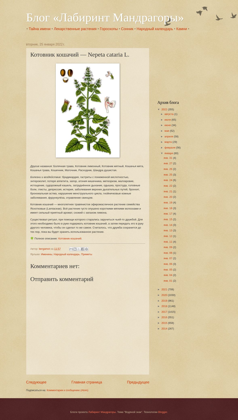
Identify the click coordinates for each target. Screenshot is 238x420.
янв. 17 (168, 213)
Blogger (162, 412)
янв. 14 (168, 224)
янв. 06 (168, 263)
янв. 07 (168, 258)
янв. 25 (168, 174)
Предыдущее (138, 382)
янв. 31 (168, 157)
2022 (164, 109)
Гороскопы (109, 29)
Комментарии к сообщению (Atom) (67, 390)
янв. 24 (168, 180)
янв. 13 (168, 230)
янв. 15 (168, 219)
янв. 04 (168, 275)
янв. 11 (168, 241)
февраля (170, 147)
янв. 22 (168, 185)
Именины (46, 254)
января (169, 153)
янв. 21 (168, 191)
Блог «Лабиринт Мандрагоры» (105, 17)
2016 (164, 317)
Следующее (36, 382)
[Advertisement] (182, 68)
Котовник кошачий (69, 238)
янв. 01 (168, 280)
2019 (164, 300)
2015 (164, 322)
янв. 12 (168, 236)
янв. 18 (168, 208)
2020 (164, 295)
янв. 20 (168, 196)
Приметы (86, 254)
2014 (164, 328)
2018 (164, 306)
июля (168, 119)
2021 (164, 289)
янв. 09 (168, 247)
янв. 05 (168, 269)
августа (169, 114)
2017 (164, 311)
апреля (169, 136)
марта (168, 141)
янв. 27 (168, 163)
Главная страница (87, 382)
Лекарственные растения (75, 29)
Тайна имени (40, 29)
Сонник (127, 29)
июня (168, 125)
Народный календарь (155, 29)
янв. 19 (168, 202)
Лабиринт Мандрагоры (102, 412)
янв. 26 (168, 169)
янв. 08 (168, 252)
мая (167, 130)
